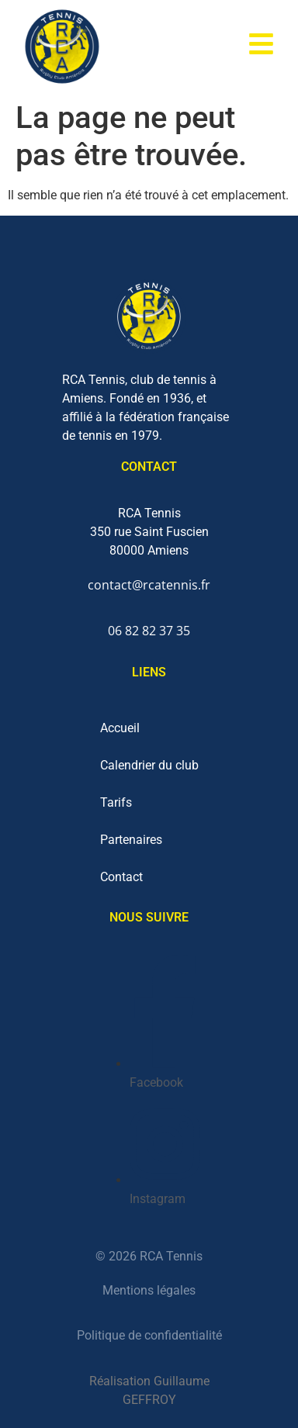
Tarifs (116, 802)
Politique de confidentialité (149, 1335)
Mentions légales (149, 1290)
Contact (121, 877)
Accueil (120, 728)
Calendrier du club (149, 765)
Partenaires (131, 839)
